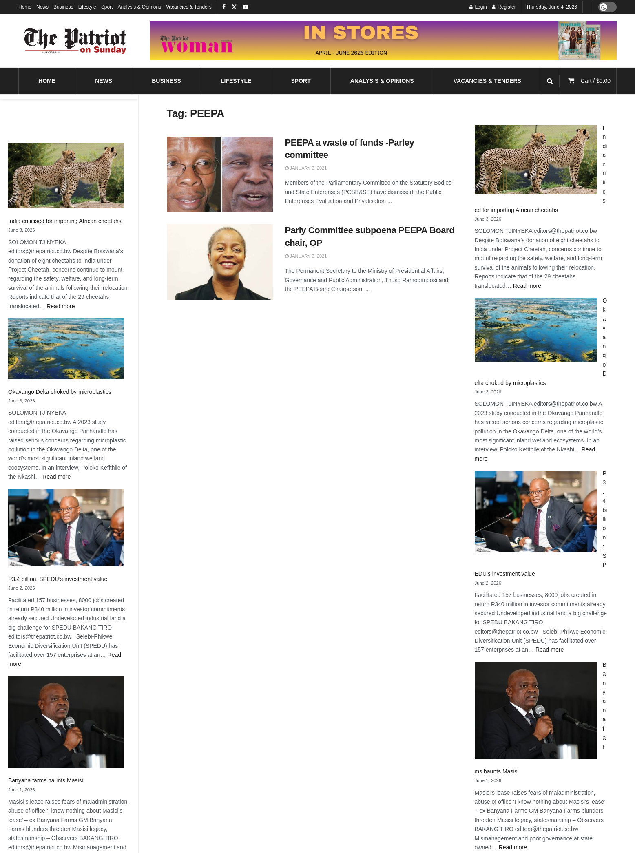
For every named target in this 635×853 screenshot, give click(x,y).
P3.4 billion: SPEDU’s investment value (57, 579)
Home (24, 7)
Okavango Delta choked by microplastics (59, 392)
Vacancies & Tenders (189, 7)
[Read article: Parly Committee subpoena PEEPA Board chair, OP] (220, 262)
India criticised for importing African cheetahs (65, 221)
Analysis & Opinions (139, 7)
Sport (107, 7)
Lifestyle (87, 7)
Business (63, 7)
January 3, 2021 (306, 168)
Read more (60, 306)
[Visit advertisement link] (383, 40)
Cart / (596, 80)
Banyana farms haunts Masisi (45, 780)
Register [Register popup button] (504, 7)
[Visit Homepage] (75, 41)
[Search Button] (550, 81)
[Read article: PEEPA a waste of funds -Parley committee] (220, 174)
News (42, 7)
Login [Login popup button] (478, 7)
